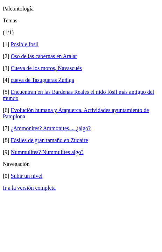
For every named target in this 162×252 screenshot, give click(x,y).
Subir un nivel (27, 176)
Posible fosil (25, 44)
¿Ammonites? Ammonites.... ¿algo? (51, 128)
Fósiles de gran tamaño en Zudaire (49, 140)
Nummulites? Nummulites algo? (47, 152)
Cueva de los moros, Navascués (46, 68)
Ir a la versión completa (29, 188)
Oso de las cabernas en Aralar (44, 56)
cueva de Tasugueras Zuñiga (42, 80)
